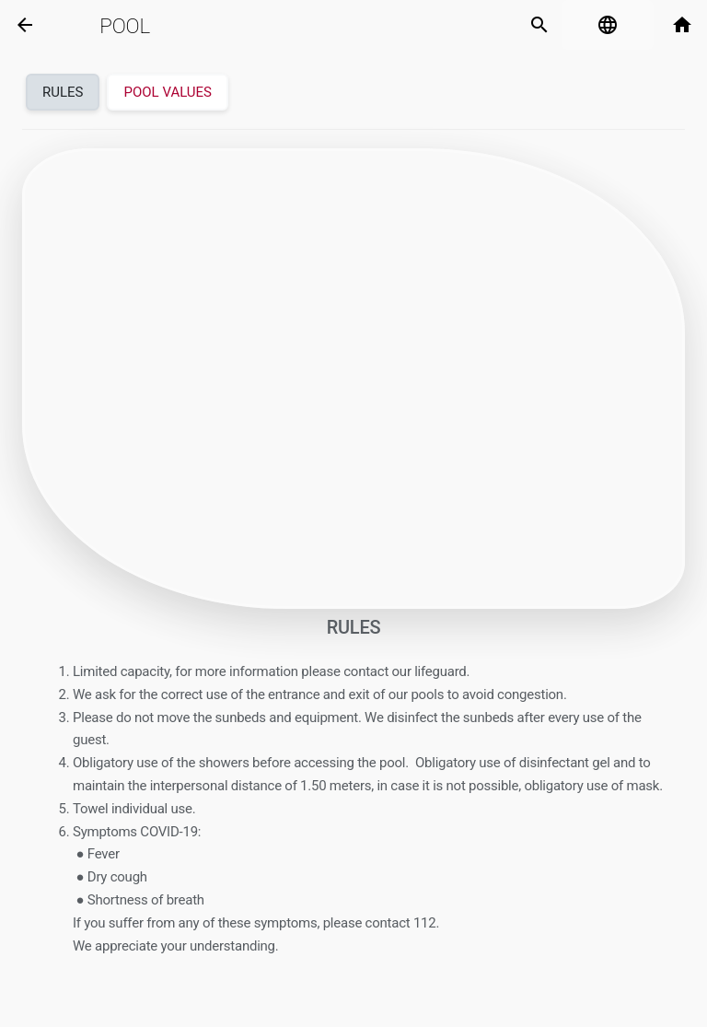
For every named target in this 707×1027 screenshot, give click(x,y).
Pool (124, 26)
